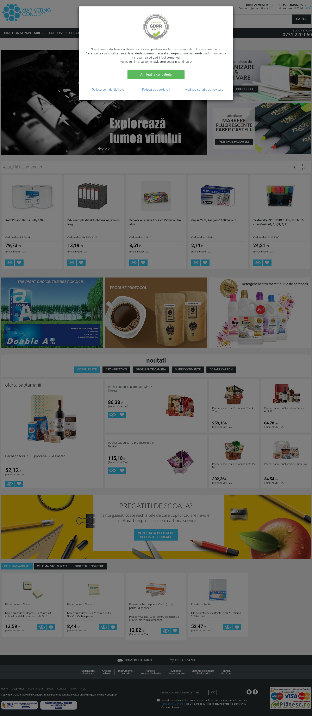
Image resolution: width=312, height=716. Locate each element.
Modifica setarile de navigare (204, 89)
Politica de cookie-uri (156, 89)
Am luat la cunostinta (156, 74)
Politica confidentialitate (108, 89)
